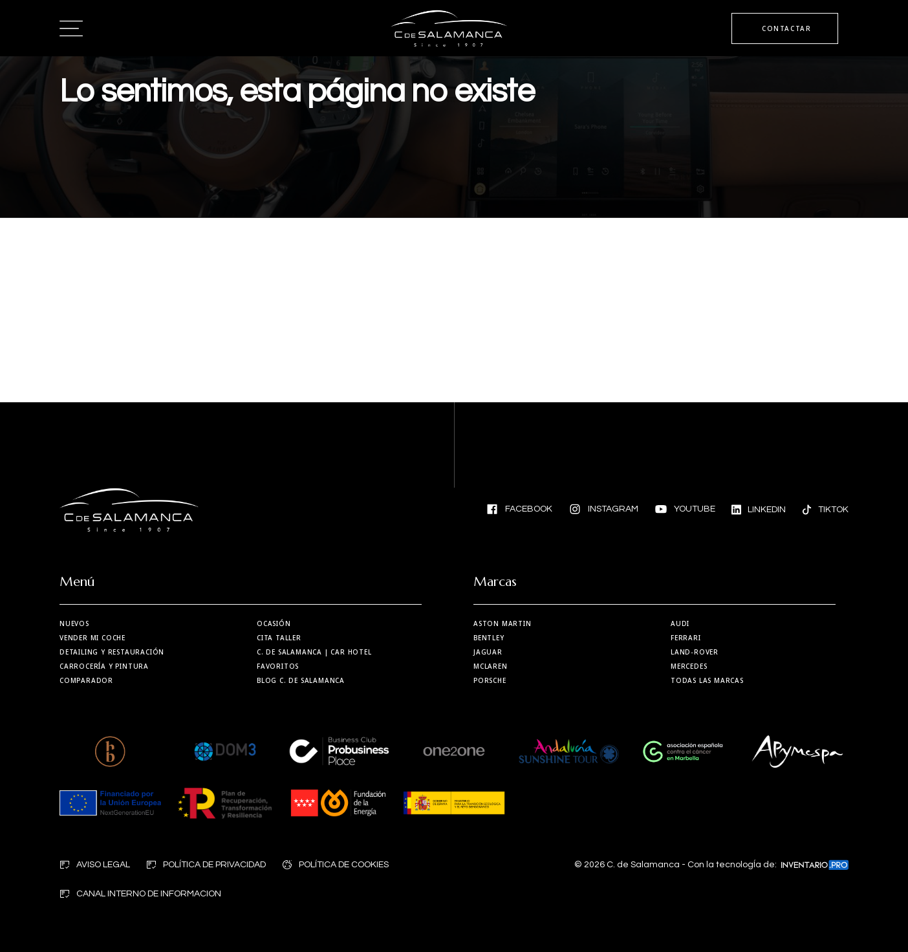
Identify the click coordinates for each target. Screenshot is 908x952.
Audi (680, 623)
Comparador (86, 680)
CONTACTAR (786, 28)
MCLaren (490, 666)
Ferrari (686, 637)
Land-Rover (695, 652)
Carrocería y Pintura (104, 666)
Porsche (489, 680)
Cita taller (279, 637)
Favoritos (278, 666)
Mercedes (689, 666)
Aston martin (502, 623)
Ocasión (274, 623)
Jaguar (488, 652)
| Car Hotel (314, 652)
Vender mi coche (92, 637)
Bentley (488, 637)
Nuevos (74, 623)
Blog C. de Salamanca (301, 680)
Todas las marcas (707, 680)
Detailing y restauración (111, 652)
